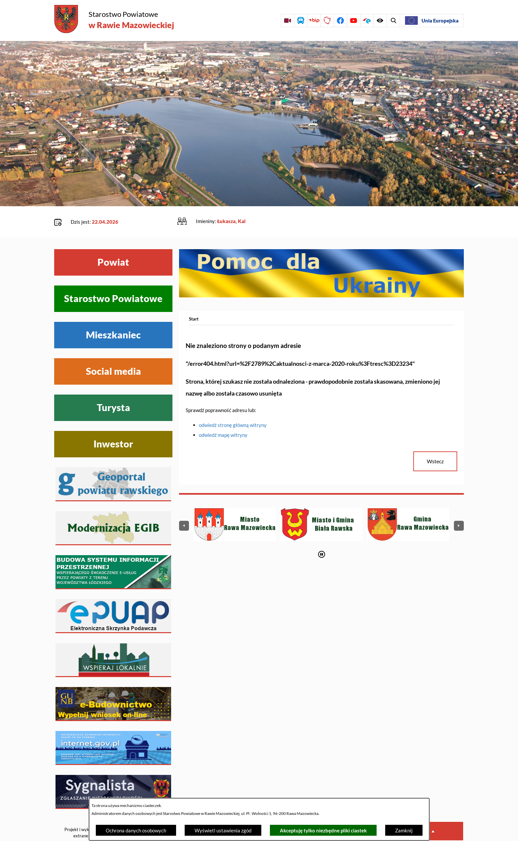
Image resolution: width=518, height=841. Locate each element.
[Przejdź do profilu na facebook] (340, 20)
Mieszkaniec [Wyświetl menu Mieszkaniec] (113, 314)
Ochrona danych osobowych (136, 830)
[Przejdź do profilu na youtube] (353, 20)
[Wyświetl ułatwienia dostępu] (393, 20)
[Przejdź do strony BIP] (313, 20)
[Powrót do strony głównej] (194, 298)
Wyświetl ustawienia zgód (223, 830)
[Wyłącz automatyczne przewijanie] (321, 534)
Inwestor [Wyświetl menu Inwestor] (113, 423)
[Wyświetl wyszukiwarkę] (380, 20)
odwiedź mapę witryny (223, 415)
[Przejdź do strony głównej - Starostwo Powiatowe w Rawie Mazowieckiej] (114, 19)
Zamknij (404, 830)
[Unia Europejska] (432, 20)
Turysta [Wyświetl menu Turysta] (113, 387)
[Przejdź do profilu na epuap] (366, 20)
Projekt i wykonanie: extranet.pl (83, 812)
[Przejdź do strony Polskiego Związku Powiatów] (327, 20)
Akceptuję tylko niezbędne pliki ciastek (323, 830)
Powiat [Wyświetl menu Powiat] (113, 242)
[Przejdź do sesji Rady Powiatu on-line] (287, 20)
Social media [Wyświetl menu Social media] (113, 351)
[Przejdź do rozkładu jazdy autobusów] (300, 20)
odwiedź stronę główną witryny (233, 405)
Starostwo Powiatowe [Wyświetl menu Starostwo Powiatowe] (113, 278)
